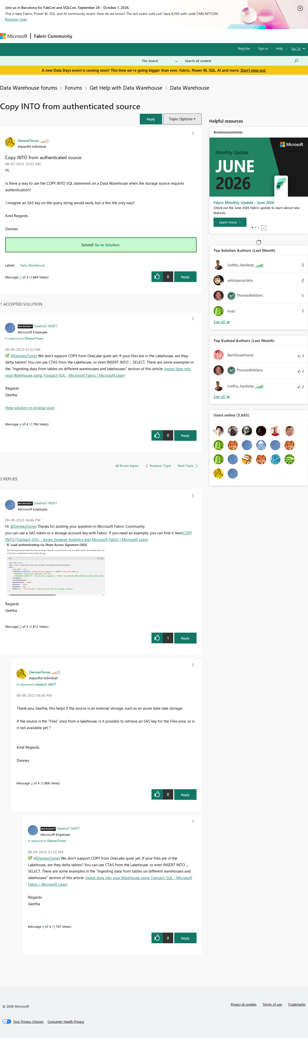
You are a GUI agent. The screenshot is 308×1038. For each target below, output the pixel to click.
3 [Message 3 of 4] (32, 783)
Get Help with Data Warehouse (126, 87)
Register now (16, 19)
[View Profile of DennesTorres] (28, 140)
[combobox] (242, 61)
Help (279, 48)
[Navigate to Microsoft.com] (13, 36)
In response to (24, 338)
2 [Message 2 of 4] (20, 626)
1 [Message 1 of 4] (20, 277)
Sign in (263, 48)
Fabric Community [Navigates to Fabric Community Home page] (53, 36)
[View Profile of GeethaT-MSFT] (45, 325)
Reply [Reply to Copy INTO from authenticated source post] (185, 277)
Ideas (127, 36)
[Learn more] (230, 222)
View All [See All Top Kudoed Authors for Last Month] (222, 397)
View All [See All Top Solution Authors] (222, 322)
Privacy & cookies (244, 1004)
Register (244, 48)
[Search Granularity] (160, 61)
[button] (151, 119)
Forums (83, 36)
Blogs (172, 36)
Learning (191, 36)
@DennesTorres (24, 355)
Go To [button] (296, 48)
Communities (149, 36)
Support (213, 36)
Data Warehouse (189, 87)
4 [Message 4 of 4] (20, 424)
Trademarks (296, 1004)
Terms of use (272, 1004)
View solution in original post (29, 407)
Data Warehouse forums (28, 87)
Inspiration (106, 36)
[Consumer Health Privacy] (66, 1021)
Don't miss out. (253, 70)
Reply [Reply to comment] (185, 435)
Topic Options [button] (180, 118)
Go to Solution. (108, 244)
